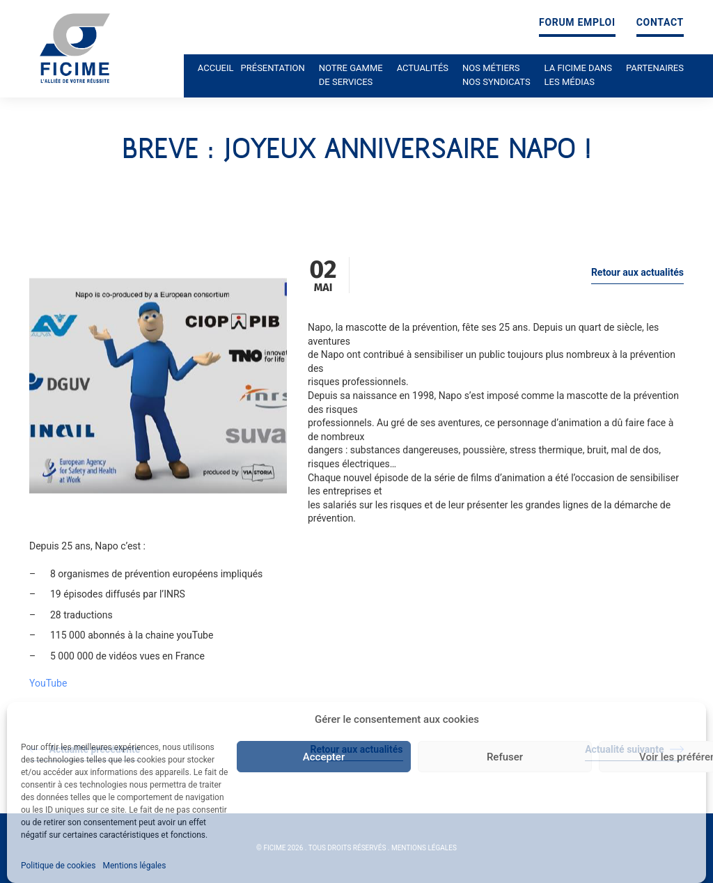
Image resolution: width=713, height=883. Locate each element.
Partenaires (655, 68)
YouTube (48, 683)
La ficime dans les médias (578, 75)
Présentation (273, 68)
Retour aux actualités (637, 272)
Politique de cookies (58, 865)
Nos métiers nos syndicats (496, 75)
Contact (660, 22)
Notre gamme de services (351, 75)
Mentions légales (134, 865)
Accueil (216, 68)
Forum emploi (577, 22)
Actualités (422, 68)
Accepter (324, 757)
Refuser (505, 757)
